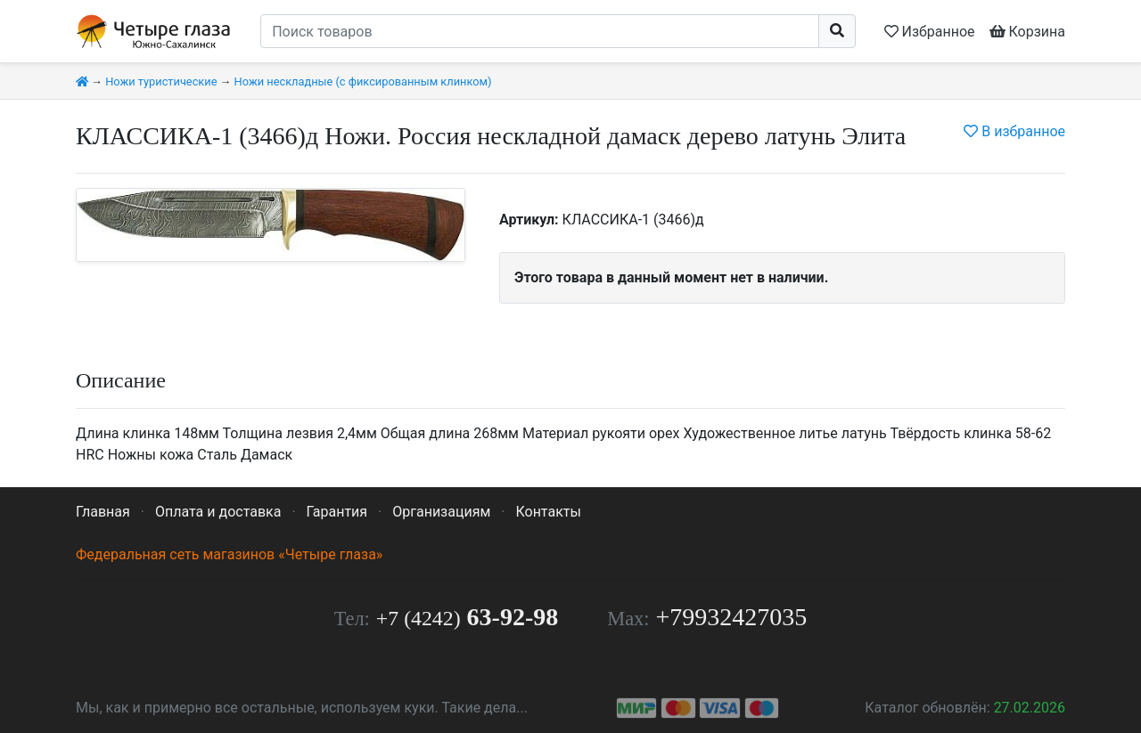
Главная (103, 511)
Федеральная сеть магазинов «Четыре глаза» (229, 554)
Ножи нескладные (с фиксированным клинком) (363, 81)
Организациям (441, 511)
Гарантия (337, 511)
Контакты (547, 511)
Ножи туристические (161, 81)
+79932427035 (732, 617)
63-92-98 (467, 617)
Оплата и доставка (218, 511)
